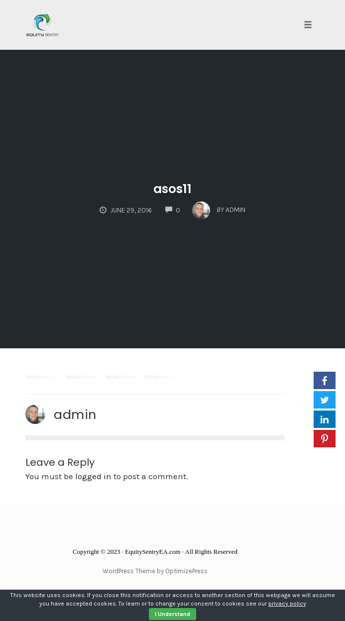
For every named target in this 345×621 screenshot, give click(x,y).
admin (75, 414)
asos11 (172, 189)
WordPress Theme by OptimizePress (155, 571)
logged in (93, 476)
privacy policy (287, 603)
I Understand (172, 614)
